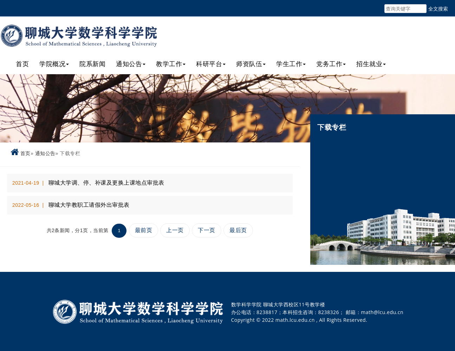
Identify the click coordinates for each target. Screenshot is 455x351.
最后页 (238, 230)
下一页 (206, 230)
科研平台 (211, 63)
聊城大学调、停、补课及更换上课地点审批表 (106, 183)
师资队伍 (251, 63)
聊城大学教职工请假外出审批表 (89, 205)
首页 (22, 63)
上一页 (175, 230)
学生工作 (291, 63)
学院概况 (54, 63)
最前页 (143, 230)
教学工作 (171, 63)
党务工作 (331, 63)
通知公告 (130, 63)
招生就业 (371, 63)
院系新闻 (92, 63)
